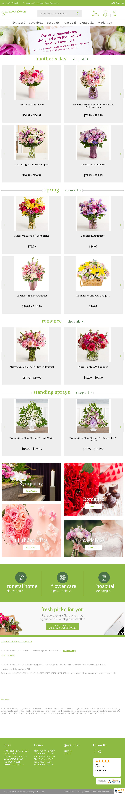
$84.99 (93, 246)
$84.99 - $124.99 (32, 449)
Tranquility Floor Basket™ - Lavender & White (93, 439)
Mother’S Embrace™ (32, 104)
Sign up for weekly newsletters (62, 626)
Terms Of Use (69, 792)
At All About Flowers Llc (14, 13)
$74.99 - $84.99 (31, 115)
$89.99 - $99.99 (93, 377)
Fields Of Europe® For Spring (31, 235)
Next (121, 93)
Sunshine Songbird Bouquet (93, 295)
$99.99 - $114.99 (32, 306)
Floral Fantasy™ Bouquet (93, 367)
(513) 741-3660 (12, 3)
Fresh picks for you (62, 614)
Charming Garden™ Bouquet (32, 164)
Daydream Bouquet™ (93, 164)
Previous (3, 93)
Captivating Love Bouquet (32, 295)
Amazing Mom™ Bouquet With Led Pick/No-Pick (93, 105)
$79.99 (32, 246)
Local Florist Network (100, 792)
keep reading (69, 650)
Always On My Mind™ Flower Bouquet (32, 367)
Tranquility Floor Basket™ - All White (32, 438)
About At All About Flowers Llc (16, 641)
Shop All (79, 59)
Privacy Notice (83, 792)
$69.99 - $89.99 (31, 377)
